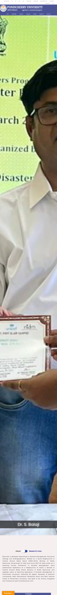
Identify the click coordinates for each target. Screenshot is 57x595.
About (8, 14)
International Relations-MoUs (43, 1)
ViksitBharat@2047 (47, 3)
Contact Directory (51, 1)
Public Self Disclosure (4, 1)
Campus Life (41, 14)
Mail (13, 1)
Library (21, 1)
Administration (14, 14)
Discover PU (49, 14)
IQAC (10, 1)
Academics (21, 14)
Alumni (17, 1)
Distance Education (27, 1)
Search (53, 3)
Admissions (28, 14)
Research (34, 14)
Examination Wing (34, 1)
